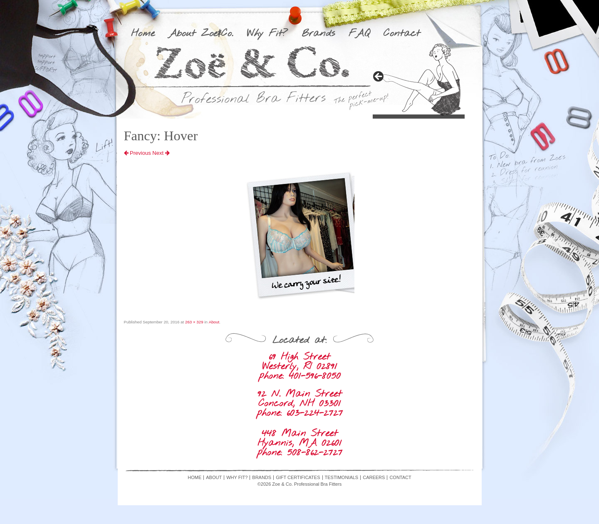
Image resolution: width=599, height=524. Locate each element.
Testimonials (342, 477)
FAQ (359, 33)
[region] (419, 79)
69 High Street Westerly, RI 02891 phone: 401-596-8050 (300, 366)
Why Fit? (267, 33)
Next (160, 153)
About (214, 322)
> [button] (379, 77)
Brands (318, 33)
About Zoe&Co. (200, 33)
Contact (402, 33)
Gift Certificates (298, 477)
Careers (374, 477)
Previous (137, 153)
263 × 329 (194, 322)
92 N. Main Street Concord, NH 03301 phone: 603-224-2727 (300, 403)
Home (143, 33)
